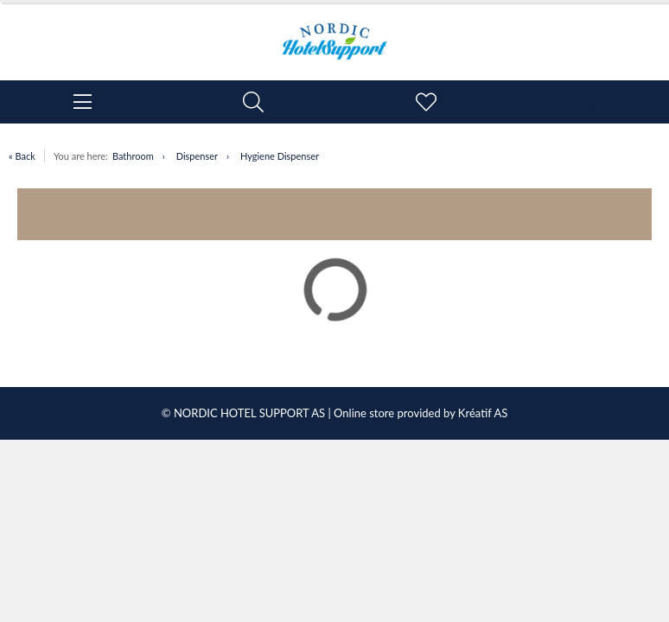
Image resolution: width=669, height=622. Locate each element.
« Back (22, 156)
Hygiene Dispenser (279, 156)
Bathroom (133, 156)
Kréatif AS (482, 413)
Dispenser (197, 156)
